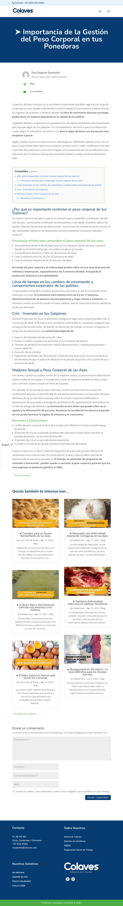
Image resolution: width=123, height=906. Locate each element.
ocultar (33, 171)
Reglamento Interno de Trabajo (78, 850)
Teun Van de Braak (29, 540)
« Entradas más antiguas (24, 713)
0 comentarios (36, 91)
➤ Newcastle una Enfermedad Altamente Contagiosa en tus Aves (87, 535)
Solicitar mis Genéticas (75, 841)
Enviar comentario (98, 797)
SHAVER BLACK (20, 877)
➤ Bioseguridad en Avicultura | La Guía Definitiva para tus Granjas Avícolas (87, 672)
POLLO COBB (18, 885)
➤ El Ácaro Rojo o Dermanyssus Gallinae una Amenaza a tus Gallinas (36, 607)
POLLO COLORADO (21, 881)
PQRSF (67, 845)
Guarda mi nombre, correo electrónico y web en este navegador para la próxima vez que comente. (63, 791)
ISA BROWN (18, 872)
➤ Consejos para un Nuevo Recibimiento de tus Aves (35, 535)
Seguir (5, 444)
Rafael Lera (27, 614)
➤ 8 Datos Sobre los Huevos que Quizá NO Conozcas (35, 677)
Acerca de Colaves (72, 836)
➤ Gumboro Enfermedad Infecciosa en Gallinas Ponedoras (87, 603)
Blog (32, 83)
